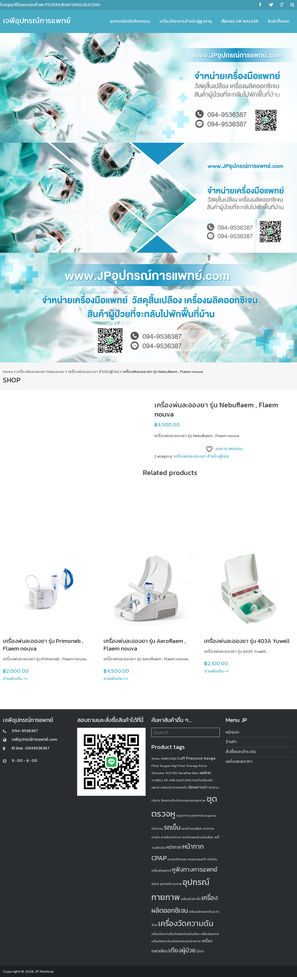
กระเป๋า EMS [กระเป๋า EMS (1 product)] (183, 780)
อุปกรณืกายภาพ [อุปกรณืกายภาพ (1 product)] (171, 883)
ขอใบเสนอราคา (239, 761)
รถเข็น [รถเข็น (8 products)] (172, 827)
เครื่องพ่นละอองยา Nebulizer (41, 371)
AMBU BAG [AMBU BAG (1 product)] (168, 758)
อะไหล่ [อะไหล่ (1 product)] (155, 883)
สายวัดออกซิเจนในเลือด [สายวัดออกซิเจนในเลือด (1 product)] (197, 837)
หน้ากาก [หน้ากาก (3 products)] (174, 847)
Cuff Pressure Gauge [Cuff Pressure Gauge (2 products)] (196, 758)
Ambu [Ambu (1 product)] (155, 758)
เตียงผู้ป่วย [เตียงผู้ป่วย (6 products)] (182, 950)
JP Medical (44, 971)
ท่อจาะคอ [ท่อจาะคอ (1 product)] (157, 828)
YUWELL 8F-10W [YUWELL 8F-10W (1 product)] (163, 780)
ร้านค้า (231, 742)
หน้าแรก (232, 732)
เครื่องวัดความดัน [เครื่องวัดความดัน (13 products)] (185, 923)
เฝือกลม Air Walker (239, 21)
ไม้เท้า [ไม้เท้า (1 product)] (200, 951)
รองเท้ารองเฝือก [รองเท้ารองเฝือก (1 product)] (191, 828)
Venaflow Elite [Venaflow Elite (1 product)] (188, 773)
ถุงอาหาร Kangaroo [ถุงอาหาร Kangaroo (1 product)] (202, 815)
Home (8, 371)
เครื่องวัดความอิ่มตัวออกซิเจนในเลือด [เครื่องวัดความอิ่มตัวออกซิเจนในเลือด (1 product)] (175, 934)
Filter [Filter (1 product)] (155, 765)
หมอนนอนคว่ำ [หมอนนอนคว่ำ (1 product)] (197, 859)
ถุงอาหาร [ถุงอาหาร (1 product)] (182, 815)
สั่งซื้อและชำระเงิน (241, 752)
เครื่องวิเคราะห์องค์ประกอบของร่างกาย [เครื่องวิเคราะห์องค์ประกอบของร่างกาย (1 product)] (176, 941)
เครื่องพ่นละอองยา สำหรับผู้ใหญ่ (93, 371)
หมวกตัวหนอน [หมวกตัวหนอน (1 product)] (177, 859)
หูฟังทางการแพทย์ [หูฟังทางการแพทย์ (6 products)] (195, 869)
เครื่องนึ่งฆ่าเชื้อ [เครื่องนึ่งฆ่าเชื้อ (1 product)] (191, 899)
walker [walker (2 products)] (205, 773)
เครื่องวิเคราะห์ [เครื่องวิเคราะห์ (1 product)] (210, 934)
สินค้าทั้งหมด (278, 21)
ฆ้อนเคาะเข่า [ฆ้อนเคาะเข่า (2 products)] (197, 787)
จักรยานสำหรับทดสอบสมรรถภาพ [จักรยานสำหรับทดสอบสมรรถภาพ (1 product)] (183, 800)
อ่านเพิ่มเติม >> (15, 679)
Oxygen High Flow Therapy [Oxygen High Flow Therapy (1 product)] (179, 765)
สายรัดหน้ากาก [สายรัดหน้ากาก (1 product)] (171, 837)
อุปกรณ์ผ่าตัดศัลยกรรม (130, 21)
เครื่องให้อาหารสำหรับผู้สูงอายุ (186, 21)
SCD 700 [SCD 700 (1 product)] (171, 773)
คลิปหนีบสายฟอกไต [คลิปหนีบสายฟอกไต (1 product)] (173, 787)
